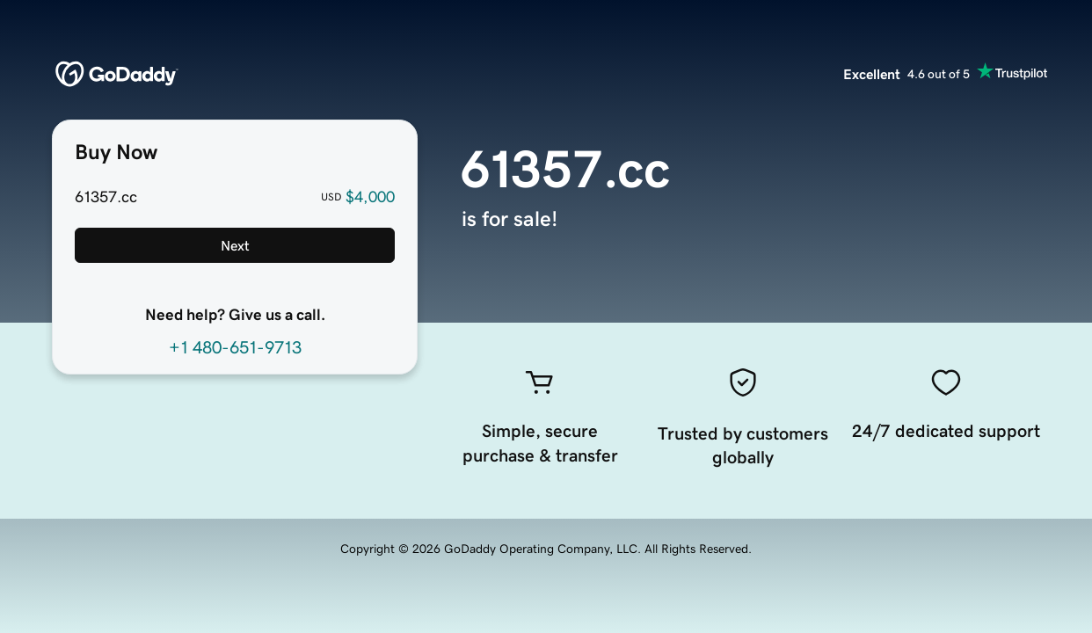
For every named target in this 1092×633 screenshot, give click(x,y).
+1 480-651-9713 (235, 347)
